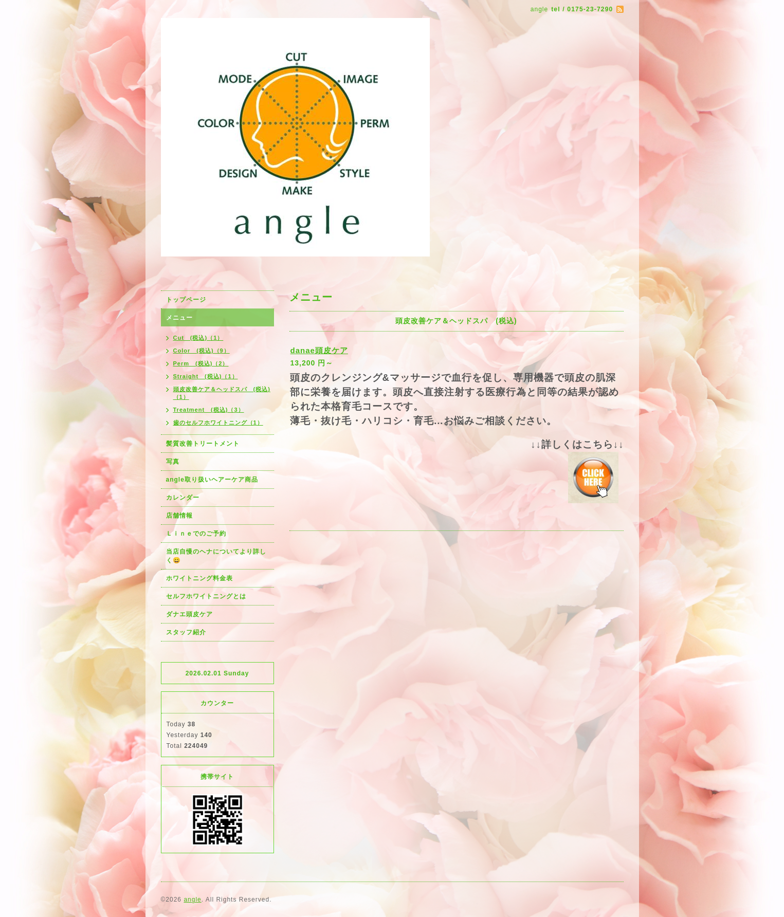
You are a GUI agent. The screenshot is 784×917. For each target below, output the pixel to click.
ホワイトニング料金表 (199, 578)
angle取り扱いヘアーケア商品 (212, 479)
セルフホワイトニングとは (206, 596)
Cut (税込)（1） (198, 338)
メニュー (179, 317)
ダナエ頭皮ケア (189, 614)
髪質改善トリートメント (203, 443)
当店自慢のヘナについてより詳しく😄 (216, 556)
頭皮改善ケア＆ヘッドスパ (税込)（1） (221, 393)
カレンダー (182, 497)
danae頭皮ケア (319, 350)
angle (192, 899)
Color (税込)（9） (201, 350)
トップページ (186, 299)
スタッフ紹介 (186, 632)
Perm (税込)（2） (201, 363)
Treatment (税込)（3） (208, 410)
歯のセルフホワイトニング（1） (218, 422)
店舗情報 (179, 515)
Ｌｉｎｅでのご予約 (196, 533)
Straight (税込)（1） (205, 376)
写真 (172, 461)
